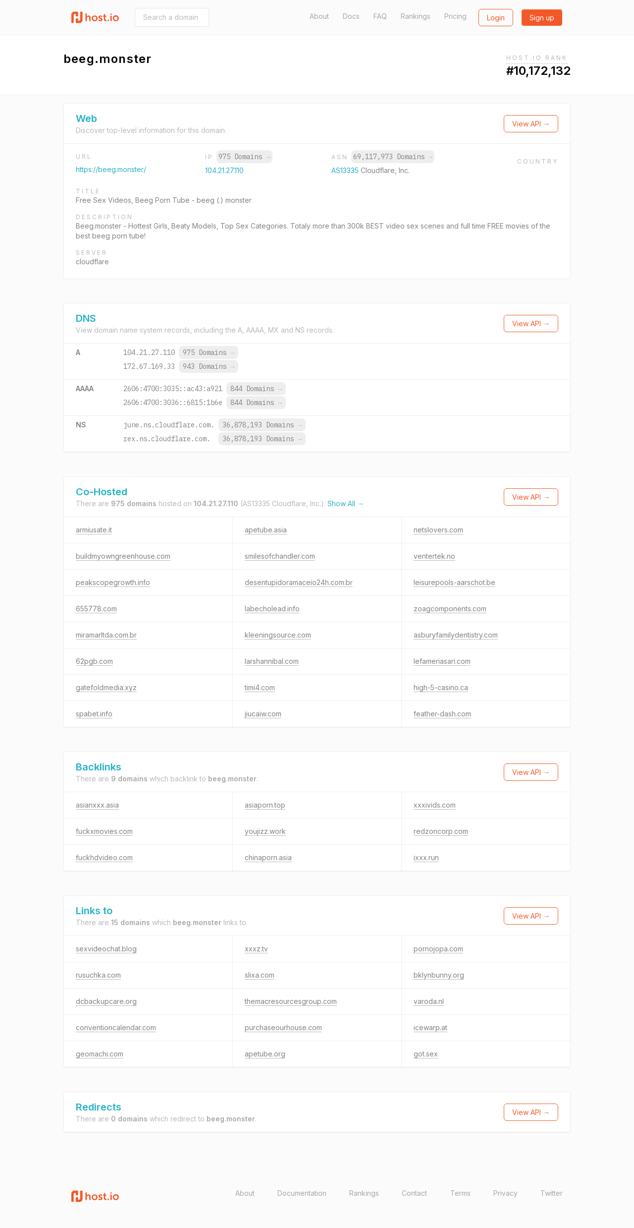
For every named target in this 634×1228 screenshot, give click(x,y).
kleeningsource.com (278, 635)
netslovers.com (438, 530)
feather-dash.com (442, 713)
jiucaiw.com (263, 713)
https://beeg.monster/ (111, 169)
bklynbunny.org (439, 975)
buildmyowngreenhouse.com (123, 556)
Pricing (455, 16)
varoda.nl (429, 1001)
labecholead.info (272, 608)
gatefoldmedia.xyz (106, 687)
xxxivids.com (435, 805)
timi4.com (260, 687)
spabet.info (94, 713)
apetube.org (265, 1054)
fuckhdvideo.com (104, 857)
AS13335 (346, 170)
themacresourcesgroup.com (291, 1001)
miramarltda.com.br (106, 635)
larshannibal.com (272, 661)
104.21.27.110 (224, 170)
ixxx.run (426, 857)
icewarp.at (430, 1027)
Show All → (345, 503)
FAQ (380, 16)
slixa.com (259, 975)
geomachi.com (99, 1054)
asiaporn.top (265, 805)
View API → (531, 123)
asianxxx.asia (97, 805)
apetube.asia (266, 530)
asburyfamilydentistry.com (456, 635)
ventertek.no (434, 556)
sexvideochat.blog (106, 948)
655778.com (96, 608)
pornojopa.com (438, 948)
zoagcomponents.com (450, 608)
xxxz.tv (256, 948)
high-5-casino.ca (441, 687)
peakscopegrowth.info (113, 582)
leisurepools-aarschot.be (454, 582)
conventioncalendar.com (116, 1027)
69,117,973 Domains (392, 156)
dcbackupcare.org (106, 1001)
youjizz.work (265, 831)
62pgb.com (94, 661)
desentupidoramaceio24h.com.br (299, 582)
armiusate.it (94, 530)
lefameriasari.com (442, 661)
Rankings (415, 16)
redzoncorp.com (441, 831)
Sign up (541, 17)
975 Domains (244, 156)
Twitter (551, 1193)
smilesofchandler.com (280, 556)
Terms (460, 1193)
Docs (351, 16)
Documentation (301, 1193)
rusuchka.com (98, 975)
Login (496, 17)
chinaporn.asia (268, 857)
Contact (414, 1193)
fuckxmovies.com (104, 831)
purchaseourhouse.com (283, 1027)
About (319, 16)
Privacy (505, 1193)
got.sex (426, 1054)
